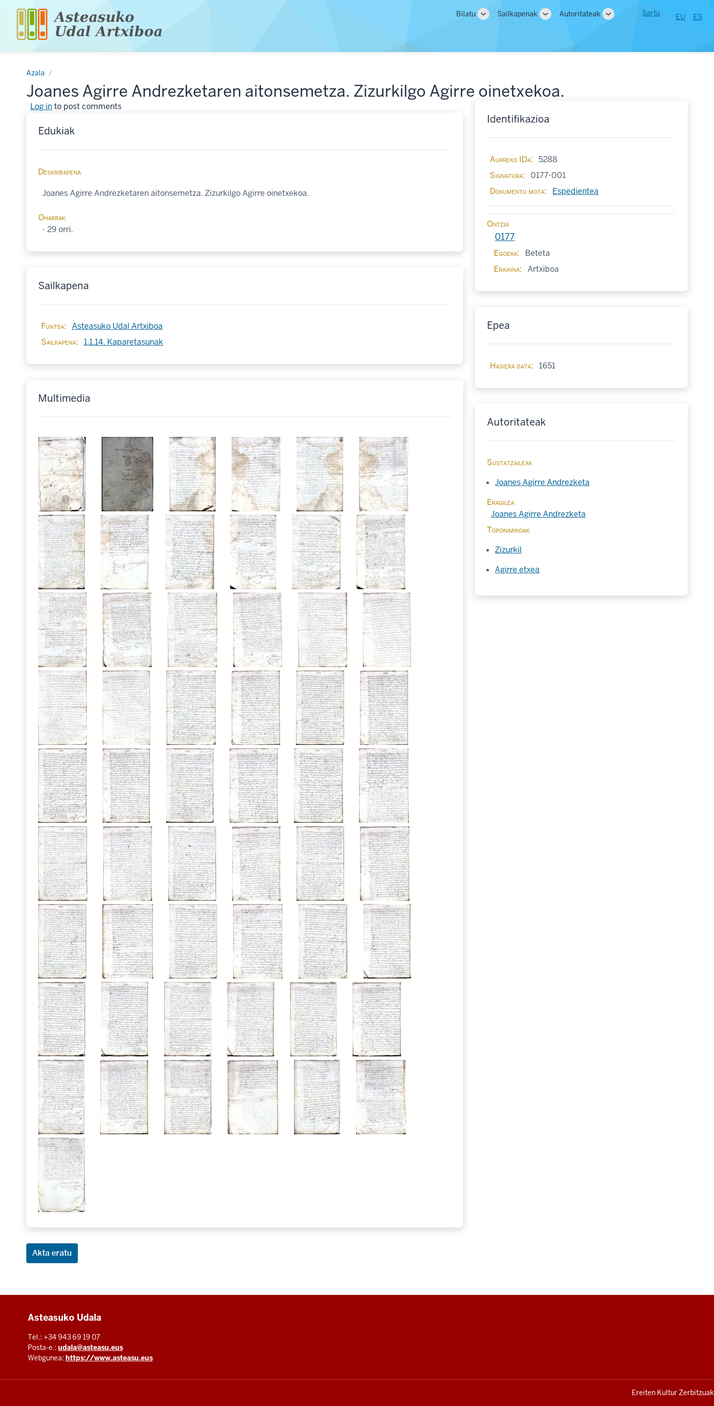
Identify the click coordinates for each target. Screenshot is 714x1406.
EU (680, 16)
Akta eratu (52, 1253)
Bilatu (466, 13)
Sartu (651, 12)
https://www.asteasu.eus (109, 1357)
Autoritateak (579, 13)
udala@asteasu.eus (90, 1347)
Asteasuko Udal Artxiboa (117, 326)
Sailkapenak (517, 13)
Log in (41, 106)
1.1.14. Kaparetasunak (123, 342)
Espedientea (575, 191)
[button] (66, 474)
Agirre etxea (517, 569)
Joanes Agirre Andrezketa (542, 482)
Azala (35, 72)
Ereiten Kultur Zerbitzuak (673, 1392)
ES (697, 16)
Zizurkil (508, 550)
